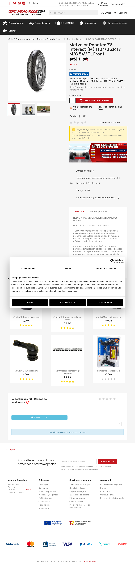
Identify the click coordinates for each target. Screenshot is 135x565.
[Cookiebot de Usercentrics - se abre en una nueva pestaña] (112, 261)
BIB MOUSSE (64, 23)
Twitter (14, 3)
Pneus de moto (13, 23)
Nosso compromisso (48, 491)
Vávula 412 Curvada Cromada (108, 317)
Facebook (10, 3)
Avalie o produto (39, 417)
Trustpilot (34, 3)
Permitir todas (105, 302)
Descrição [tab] (80, 211)
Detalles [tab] (67, 268)
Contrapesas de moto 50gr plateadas (67, 372)
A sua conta (106, 480)
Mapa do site (44, 505)
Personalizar (67, 302)
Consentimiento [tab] (29, 268)
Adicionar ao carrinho (94, 100)
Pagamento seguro (77, 491)
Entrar (103, 488)
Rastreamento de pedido (111, 484)
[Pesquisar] (73, 12)
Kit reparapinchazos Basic (108, 371)
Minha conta (44, 508)
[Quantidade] (72, 100)
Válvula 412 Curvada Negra (26, 371)
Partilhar (80, 116)
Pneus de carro (39, 23)
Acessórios (87, 23)
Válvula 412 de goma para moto (26, 317)
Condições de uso (77, 488)
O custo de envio (76, 501)
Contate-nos (44, 501)
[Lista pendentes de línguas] (119, 4)
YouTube (19, 3)
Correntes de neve (114, 23)
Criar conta (105, 491)
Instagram (24, 3)
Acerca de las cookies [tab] (106, 268)
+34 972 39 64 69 (104, 4)
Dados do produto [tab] (98, 211)
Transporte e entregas (79, 484)
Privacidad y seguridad (48, 495)
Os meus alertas (107, 495)
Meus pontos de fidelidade (112, 498)
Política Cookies (45, 498)
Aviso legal (43, 484)
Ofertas (9, 30)
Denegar (30, 302)
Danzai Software (90, 561)
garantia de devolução (79, 495)
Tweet (84, 116)
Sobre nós (43, 488)
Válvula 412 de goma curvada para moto (67, 318)
